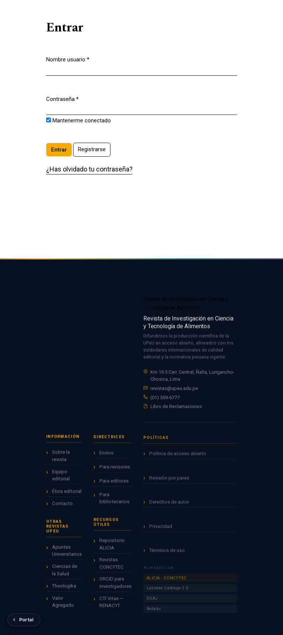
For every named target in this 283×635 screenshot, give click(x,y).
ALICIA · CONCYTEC (167, 581)
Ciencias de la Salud (64, 571)
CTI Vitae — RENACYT (111, 604)
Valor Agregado (63, 602)
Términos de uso (167, 554)
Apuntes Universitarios (67, 551)
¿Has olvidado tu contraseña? (89, 169)
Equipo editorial (61, 476)
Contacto (62, 504)
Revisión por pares (169, 481)
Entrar (250, 11)
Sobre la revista (61, 457)
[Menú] (265, 12)
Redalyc (154, 611)
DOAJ (152, 601)
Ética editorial (67, 492)
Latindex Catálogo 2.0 (167, 591)
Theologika (64, 587)
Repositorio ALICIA (112, 546)
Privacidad (160, 529)
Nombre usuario (67, 59)
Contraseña (62, 98)
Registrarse (236, 11)
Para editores (114, 483)
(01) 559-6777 (165, 398)
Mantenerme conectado (81, 120)
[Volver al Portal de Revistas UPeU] (23, 620)
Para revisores (114, 469)
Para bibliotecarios (114, 500)
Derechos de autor (169, 505)
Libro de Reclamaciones (176, 407)
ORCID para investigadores (115, 584)
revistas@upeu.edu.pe (174, 389)
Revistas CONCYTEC (111, 565)
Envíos (106, 455)
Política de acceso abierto (177, 456)
